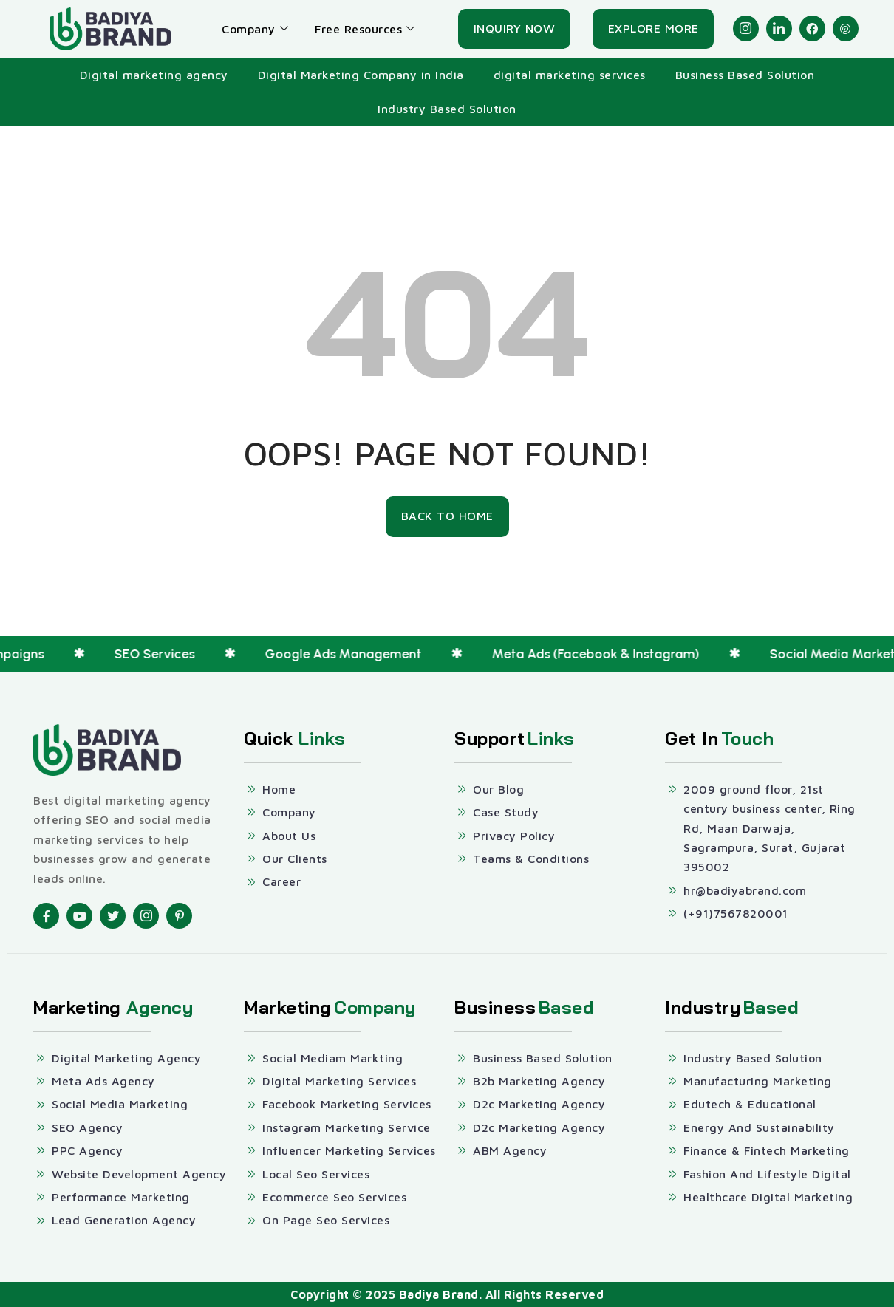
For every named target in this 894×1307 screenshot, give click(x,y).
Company (255, 28)
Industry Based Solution (447, 108)
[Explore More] (653, 29)
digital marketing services (570, 74)
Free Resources (365, 28)
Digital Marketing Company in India (361, 74)
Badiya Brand (439, 1294)
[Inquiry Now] (514, 29)
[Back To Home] (447, 516)
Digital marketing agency (154, 74)
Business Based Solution (745, 74)
